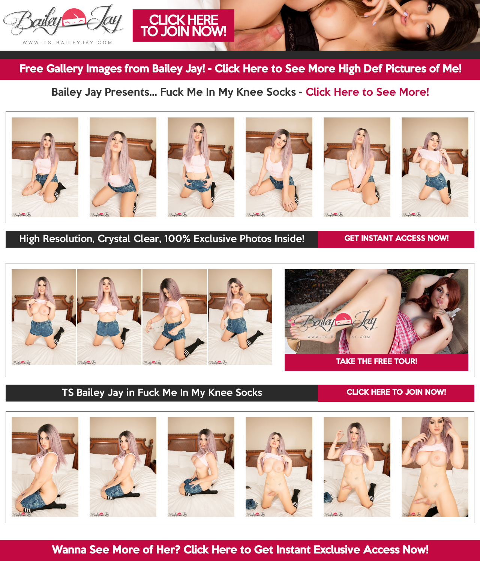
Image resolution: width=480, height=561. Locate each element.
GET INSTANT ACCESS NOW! (396, 239)
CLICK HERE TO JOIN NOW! (396, 393)
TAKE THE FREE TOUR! (376, 362)
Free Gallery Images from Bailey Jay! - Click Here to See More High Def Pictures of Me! (240, 69)
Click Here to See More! (367, 93)
